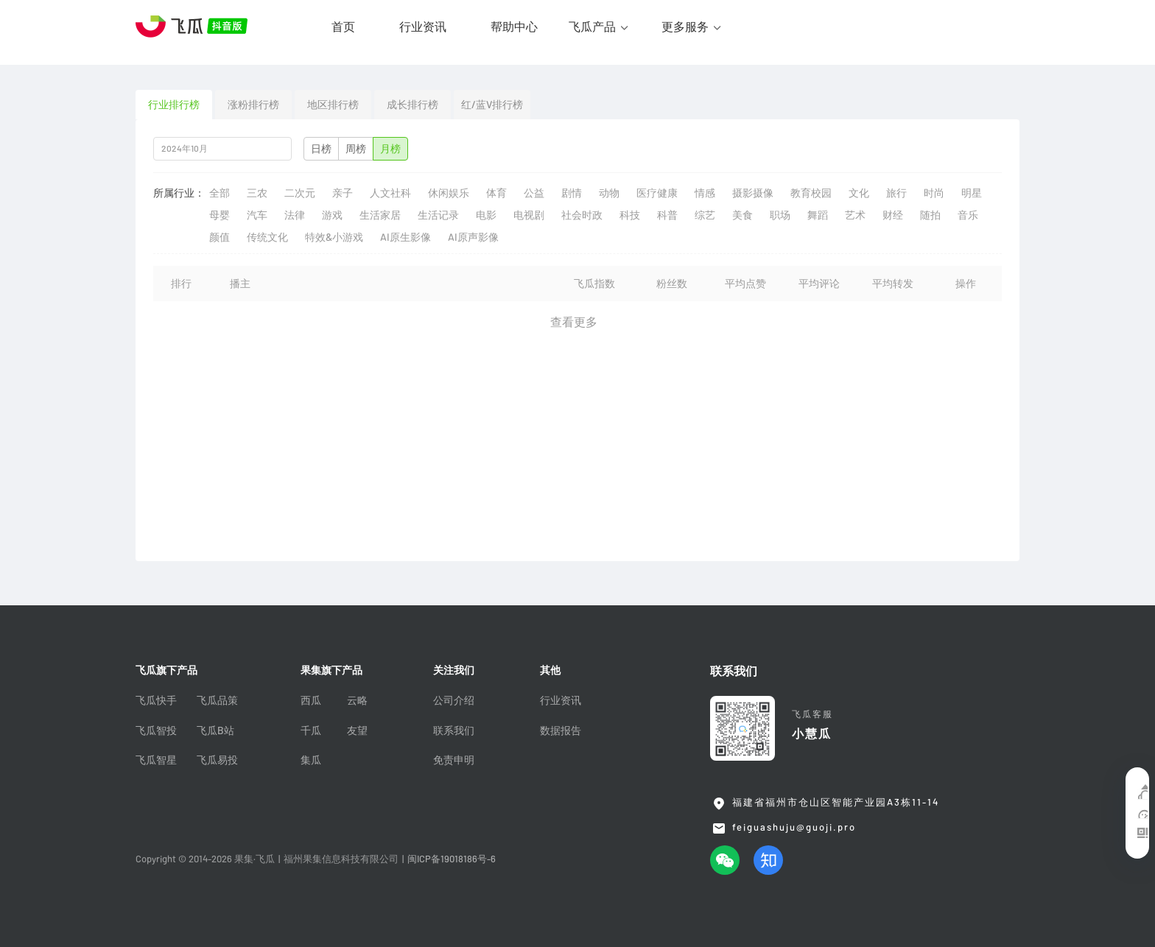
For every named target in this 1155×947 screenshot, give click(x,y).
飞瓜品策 (217, 700)
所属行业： (179, 193)
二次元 (299, 193)
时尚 (934, 193)
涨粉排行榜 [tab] (253, 104)
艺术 (855, 215)
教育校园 (811, 193)
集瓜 (311, 760)
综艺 (705, 215)
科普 (667, 215)
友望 (357, 730)
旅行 (896, 193)
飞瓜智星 (156, 760)
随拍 (930, 215)
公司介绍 (453, 700)
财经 (892, 215)
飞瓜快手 (156, 700)
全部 (219, 193)
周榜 (355, 149)
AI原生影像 (405, 237)
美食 (742, 215)
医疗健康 (657, 193)
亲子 (342, 193)
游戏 (332, 215)
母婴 (219, 215)
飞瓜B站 (215, 730)
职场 (780, 215)
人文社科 (390, 193)
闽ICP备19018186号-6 (451, 859)
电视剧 (528, 215)
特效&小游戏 (334, 237)
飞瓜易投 (217, 760)
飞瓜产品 (592, 26)
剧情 (571, 193)
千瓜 (311, 730)
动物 (609, 193)
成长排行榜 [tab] (412, 104)
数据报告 (560, 730)
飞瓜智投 (156, 730)
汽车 (257, 215)
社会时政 (582, 215)
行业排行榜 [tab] (174, 104)
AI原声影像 (473, 237)
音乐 (968, 215)
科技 (629, 215)
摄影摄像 (752, 193)
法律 (294, 215)
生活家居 (380, 215)
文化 (859, 193)
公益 (534, 193)
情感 (705, 193)
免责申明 (453, 760)
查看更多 (573, 321)
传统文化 (267, 237)
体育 (496, 193)
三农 (257, 193)
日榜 (321, 149)
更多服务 (685, 26)
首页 (343, 26)
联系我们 (453, 730)
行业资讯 (422, 26)
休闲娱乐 (448, 193)
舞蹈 (817, 215)
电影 (486, 215)
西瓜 (311, 700)
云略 (357, 700)
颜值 (219, 237)
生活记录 (438, 215)
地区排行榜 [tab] (333, 104)
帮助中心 (514, 26)
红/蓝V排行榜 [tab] (492, 104)
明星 (971, 193)
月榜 (390, 149)
